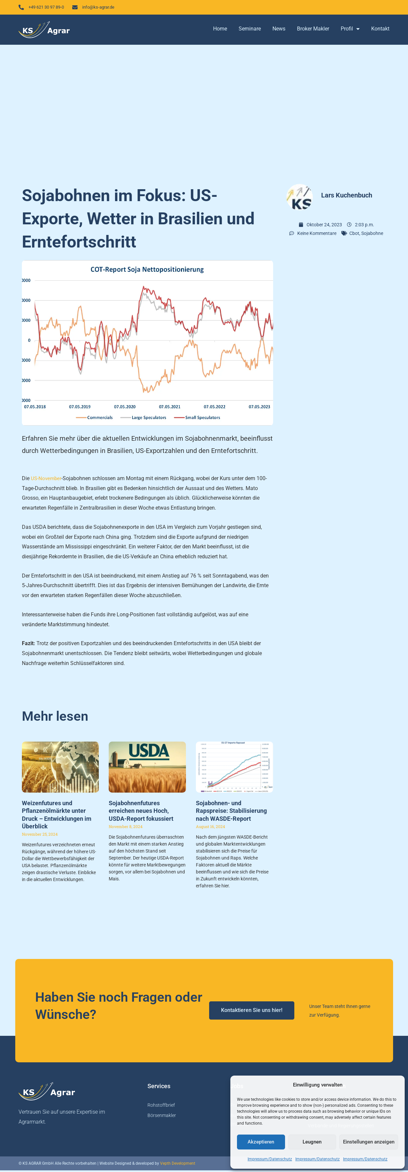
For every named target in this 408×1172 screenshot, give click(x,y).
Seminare (250, 31)
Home (220, 31)
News (278, 31)
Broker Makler (313, 31)
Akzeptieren (261, 1142)
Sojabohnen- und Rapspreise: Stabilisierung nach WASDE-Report (231, 812)
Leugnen (312, 1142)
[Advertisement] (204, 112)
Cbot (354, 235)
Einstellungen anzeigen (368, 1142)
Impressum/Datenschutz (270, 1159)
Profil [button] (350, 31)
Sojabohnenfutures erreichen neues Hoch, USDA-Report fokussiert (141, 812)
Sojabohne (372, 235)
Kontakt (380, 31)
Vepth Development (177, 1165)
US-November (47, 480)
